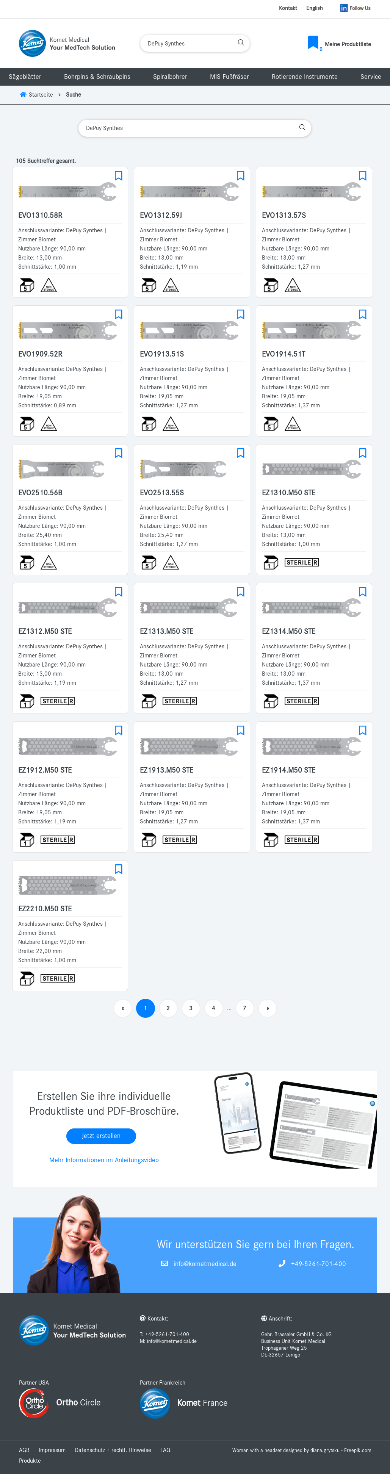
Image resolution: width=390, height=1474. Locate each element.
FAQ (165, 1450)
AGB (24, 1450)
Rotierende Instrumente (305, 77)
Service (370, 77)
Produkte (30, 1461)
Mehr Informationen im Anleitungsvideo (104, 1160)
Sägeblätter (25, 77)
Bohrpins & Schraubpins (97, 77)
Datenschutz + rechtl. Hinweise (113, 1450)
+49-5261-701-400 (318, 1264)
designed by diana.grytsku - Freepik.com (327, 1450)
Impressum (52, 1450)
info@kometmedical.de (205, 1264)
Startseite (36, 95)
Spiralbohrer (170, 77)
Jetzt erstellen (101, 1136)
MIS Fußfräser (229, 77)
